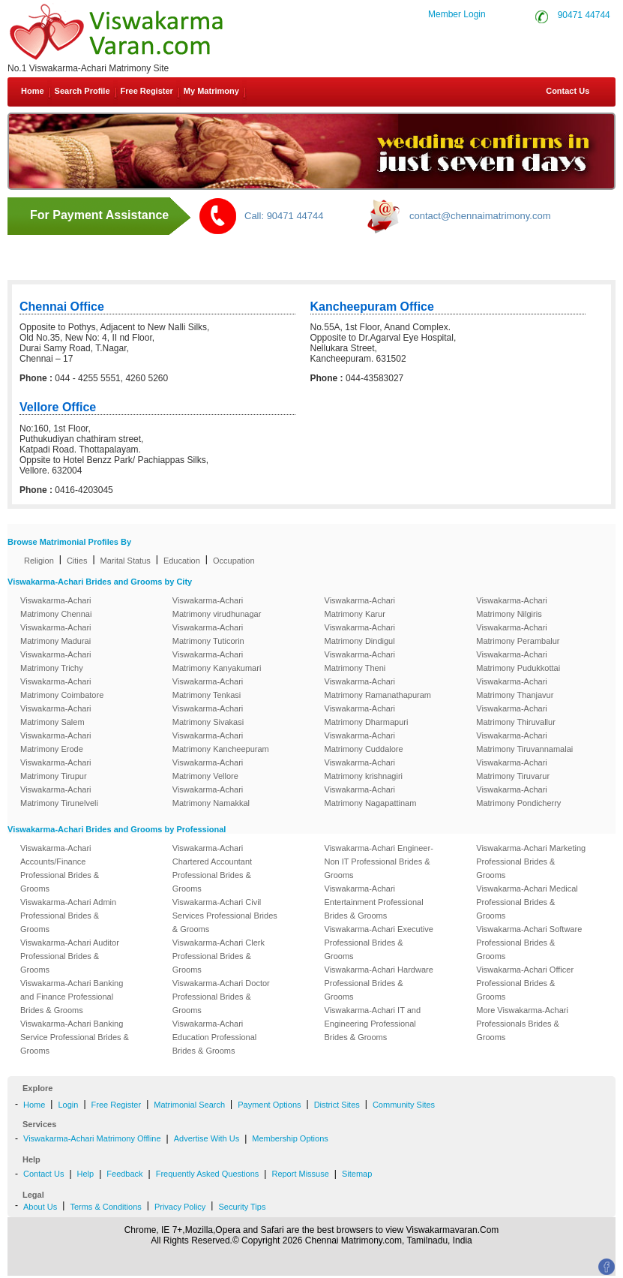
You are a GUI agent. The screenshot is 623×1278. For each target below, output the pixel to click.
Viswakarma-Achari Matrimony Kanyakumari (217, 661)
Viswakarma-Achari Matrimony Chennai (55, 607)
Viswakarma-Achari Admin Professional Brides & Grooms (68, 916)
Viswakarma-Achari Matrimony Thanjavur (514, 688)
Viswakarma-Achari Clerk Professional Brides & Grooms (218, 956)
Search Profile (82, 90)
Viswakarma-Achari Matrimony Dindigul (360, 634)
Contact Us (566, 90)
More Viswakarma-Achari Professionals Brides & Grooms (522, 1024)
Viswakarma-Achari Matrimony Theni (360, 661)
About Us (40, 1206)
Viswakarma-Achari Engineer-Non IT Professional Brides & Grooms (379, 861)
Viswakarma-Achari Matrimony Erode (55, 742)
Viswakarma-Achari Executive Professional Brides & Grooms (379, 943)
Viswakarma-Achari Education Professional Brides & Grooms (214, 1037)
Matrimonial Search (189, 1104)
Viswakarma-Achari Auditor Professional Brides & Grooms (69, 956)
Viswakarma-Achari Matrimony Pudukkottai (518, 661)
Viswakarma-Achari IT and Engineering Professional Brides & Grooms (373, 1024)
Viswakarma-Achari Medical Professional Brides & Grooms (527, 902)
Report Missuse (299, 1173)
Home (32, 90)
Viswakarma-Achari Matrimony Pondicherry (518, 796)
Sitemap (357, 1173)
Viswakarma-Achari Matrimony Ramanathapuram (378, 688)
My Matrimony (211, 90)
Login (68, 1104)
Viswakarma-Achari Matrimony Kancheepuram (220, 742)
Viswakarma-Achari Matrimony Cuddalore (364, 742)
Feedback (124, 1173)
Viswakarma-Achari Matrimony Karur (360, 607)
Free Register (147, 90)
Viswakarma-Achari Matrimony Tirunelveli (59, 796)
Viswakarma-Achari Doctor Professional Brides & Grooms (221, 997)
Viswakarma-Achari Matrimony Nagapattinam (371, 796)
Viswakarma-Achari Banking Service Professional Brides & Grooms (74, 1037)
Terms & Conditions (105, 1206)
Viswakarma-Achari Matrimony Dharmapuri (367, 715)
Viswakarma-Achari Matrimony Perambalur (517, 634)
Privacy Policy (179, 1206)
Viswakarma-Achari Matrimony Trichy (55, 661)
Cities (77, 560)
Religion (39, 560)
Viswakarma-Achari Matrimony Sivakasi (208, 715)
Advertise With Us (206, 1138)
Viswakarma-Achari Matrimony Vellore (208, 769)
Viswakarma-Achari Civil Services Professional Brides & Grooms (224, 916)
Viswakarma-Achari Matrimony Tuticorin (208, 634)
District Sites (337, 1104)
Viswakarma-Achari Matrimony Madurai (55, 634)
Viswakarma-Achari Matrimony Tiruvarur (513, 769)
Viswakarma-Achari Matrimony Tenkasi (208, 688)
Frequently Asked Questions (207, 1173)
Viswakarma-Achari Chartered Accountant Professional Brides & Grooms (212, 868)
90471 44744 (584, 15)
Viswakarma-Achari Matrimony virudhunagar (217, 607)
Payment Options (269, 1104)
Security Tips (241, 1206)
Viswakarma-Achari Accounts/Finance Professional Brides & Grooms (59, 868)
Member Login (457, 14)
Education (181, 560)
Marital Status (125, 560)
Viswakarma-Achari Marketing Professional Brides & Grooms (531, 861)
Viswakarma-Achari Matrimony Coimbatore (61, 688)
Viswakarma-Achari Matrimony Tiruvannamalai (524, 742)
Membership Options (290, 1138)
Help (85, 1173)
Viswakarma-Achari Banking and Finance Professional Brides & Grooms (71, 997)
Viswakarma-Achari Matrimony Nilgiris (511, 607)
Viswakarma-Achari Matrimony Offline (92, 1138)
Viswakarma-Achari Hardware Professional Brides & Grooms (379, 983)
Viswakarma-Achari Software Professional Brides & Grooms (529, 943)
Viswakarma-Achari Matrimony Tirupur (55, 769)
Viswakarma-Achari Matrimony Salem (55, 715)
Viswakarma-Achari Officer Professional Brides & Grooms (525, 983)
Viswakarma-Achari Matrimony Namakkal (211, 796)
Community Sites (404, 1104)
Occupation (234, 560)
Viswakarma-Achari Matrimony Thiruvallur (516, 715)
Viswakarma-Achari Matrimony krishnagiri (364, 769)
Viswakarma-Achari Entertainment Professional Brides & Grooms (374, 902)
